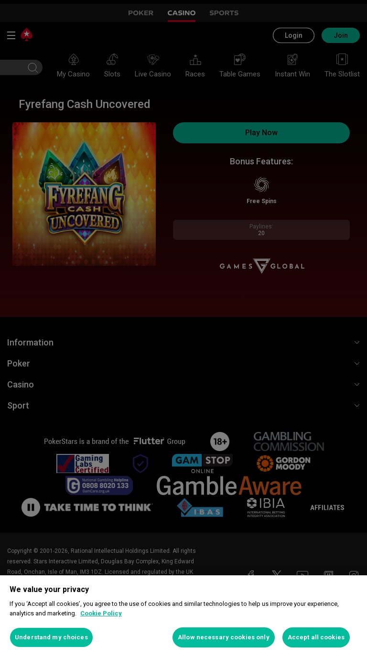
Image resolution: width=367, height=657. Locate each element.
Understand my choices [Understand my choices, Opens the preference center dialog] (51, 637)
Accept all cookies (316, 637)
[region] (183, 616)
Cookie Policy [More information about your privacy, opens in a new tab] (101, 613)
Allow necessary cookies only (224, 637)
